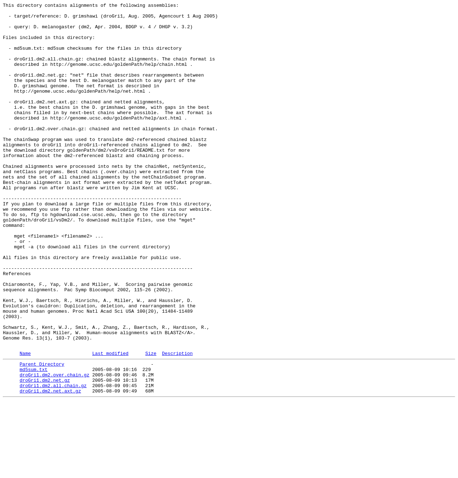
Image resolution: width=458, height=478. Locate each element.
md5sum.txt (34, 441)
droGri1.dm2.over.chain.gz (54, 447)
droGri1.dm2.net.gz (45, 454)
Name (25, 423)
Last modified (110, 423)
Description (177, 423)
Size (150, 423)
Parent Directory (42, 434)
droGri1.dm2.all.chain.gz (53, 460)
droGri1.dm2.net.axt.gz (50, 467)
